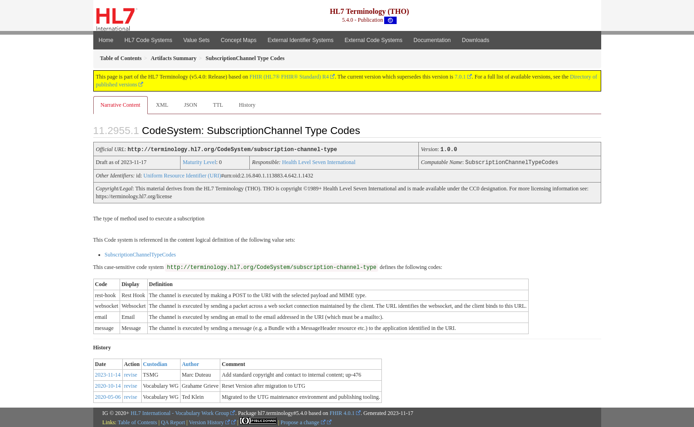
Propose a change (303, 421)
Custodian (155, 363)
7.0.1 (460, 76)
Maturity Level (199, 162)
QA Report (173, 421)
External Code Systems (373, 40)
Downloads (475, 40)
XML (162, 105)
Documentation (432, 40)
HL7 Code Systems (148, 40)
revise (131, 374)
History (247, 105)
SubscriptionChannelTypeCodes (140, 253)
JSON (190, 105)
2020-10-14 (108, 385)
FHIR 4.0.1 (342, 412)
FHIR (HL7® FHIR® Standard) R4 (289, 76)
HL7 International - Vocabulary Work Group (180, 412)
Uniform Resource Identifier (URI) (182, 174)
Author (190, 363)
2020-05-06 (108, 396)
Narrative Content (120, 105)
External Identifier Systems (300, 40)
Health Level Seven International (319, 162)
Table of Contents (137, 421)
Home (106, 40)
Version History (209, 421)
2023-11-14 (108, 374)
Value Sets (196, 40)
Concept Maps (238, 40)
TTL (218, 105)
